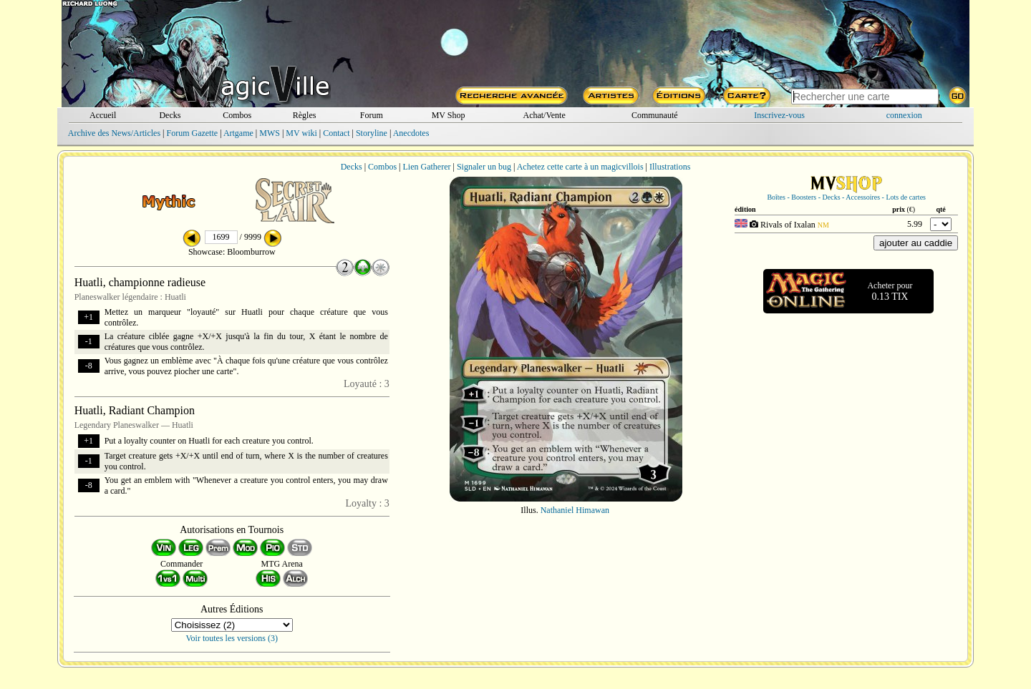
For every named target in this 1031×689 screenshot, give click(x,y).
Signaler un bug (484, 167)
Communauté (654, 115)
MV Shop (448, 115)
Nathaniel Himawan (575, 510)
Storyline (371, 133)
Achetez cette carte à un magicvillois (580, 167)
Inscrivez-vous (779, 115)
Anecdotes (411, 133)
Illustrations (669, 167)
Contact (336, 133)
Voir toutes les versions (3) (232, 638)
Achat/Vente (544, 115)
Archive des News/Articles (114, 133)
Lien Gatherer (427, 167)
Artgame (238, 133)
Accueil (102, 115)
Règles (304, 115)
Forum (371, 115)
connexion (904, 115)
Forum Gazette (192, 133)
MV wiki (301, 133)
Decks (169, 115)
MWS (269, 133)
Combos (237, 115)
